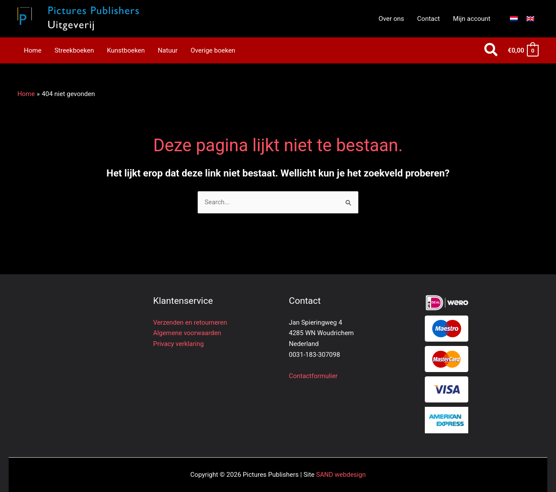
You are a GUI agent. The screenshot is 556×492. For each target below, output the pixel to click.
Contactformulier (313, 376)
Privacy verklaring (178, 344)
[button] (491, 50)
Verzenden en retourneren (190, 322)
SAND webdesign (341, 475)
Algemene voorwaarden (187, 333)
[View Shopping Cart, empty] (523, 51)
